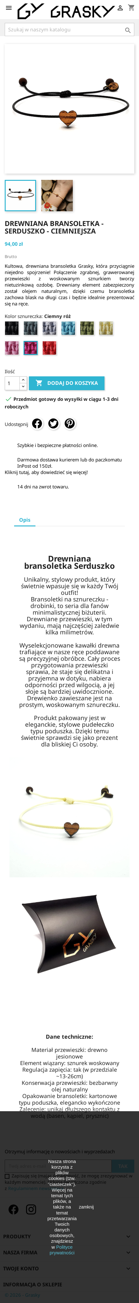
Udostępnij (37, 423)
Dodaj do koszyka (66, 383)
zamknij (86, 1206)
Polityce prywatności (62, 1249)
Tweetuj (53, 423)
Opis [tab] (24, 519)
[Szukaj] (69, 29)
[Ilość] (12, 383)
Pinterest (69, 423)
